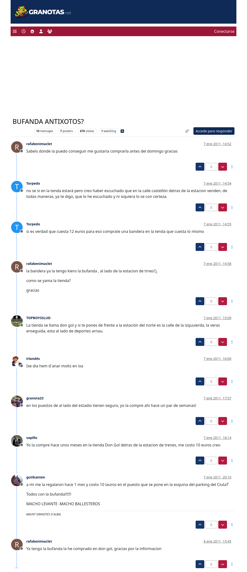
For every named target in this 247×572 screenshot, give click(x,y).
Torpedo (33, 183)
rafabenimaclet (39, 143)
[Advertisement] (123, 78)
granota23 (35, 398)
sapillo (31, 437)
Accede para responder (214, 131)
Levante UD (22, 131)
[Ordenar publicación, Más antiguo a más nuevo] (187, 131)
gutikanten (35, 477)
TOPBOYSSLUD (38, 318)
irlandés (33, 358)
